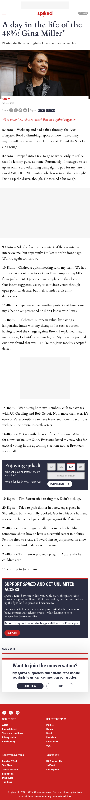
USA (48, 745)
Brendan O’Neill (9, 761)
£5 (51, 466)
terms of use (63, 792)
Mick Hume (7, 777)
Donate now (57, 483)
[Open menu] (4, 13)
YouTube (18, 713)
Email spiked (52, 769)
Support (12, 633)
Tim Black (7, 782)
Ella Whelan (8, 773)
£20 (71, 466)
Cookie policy (8, 741)
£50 (80, 466)
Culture (49, 729)
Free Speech (52, 741)
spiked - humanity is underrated (45, 14)
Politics (50, 110)
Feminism (51, 737)
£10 (61, 466)
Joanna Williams (10, 769)
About (5, 725)
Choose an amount (66, 475)
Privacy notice (9, 737)
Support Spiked (9, 729)
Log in (83, 13)
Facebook (4, 713)
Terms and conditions (12, 733)
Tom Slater (7, 765)
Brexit (41, 110)
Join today (30, 686)
